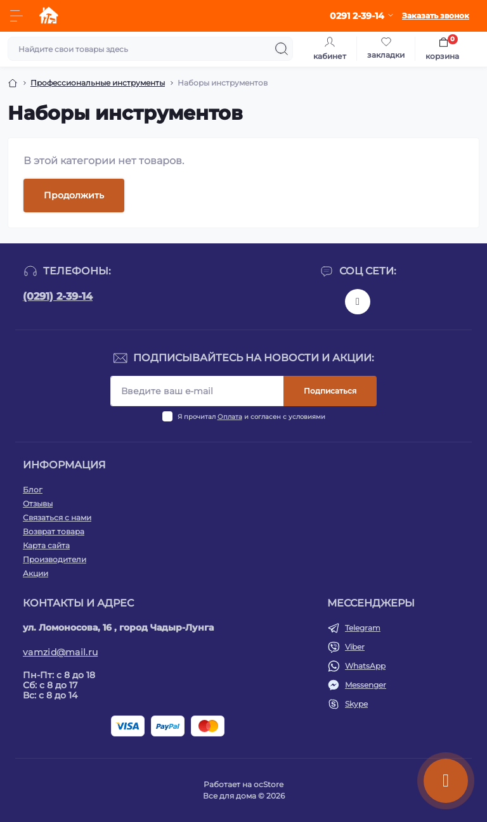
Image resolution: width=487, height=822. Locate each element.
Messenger (365, 685)
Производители (54, 559)
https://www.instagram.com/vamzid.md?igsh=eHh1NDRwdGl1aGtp (358, 302)
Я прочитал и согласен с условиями (251, 417)
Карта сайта (46, 545)
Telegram (362, 628)
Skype (356, 704)
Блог (32, 489)
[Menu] (16, 16)
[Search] (281, 49)
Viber (355, 647)
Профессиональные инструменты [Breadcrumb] (97, 82)
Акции (35, 573)
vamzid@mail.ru (60, 652)
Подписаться (330, 390)
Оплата (230, 417)
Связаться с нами (57, 517)
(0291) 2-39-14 (58, 296)
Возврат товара (53, 531)
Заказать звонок (435, 15)
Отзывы (38, 503)
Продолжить (74, 195)
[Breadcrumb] (13, 83)
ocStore (268, 784)
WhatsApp (365, 666)
